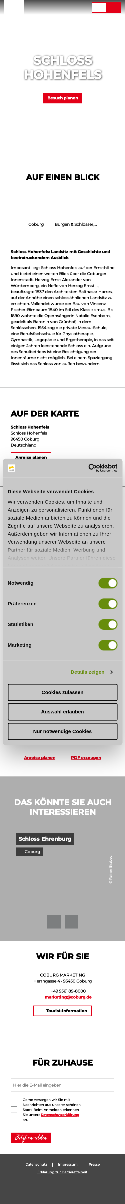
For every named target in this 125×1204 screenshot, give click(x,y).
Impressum (68, 1165)
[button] (46, 7)
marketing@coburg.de (68, 997)
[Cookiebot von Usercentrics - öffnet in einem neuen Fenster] (89, 468)
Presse (94, 1165)
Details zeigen (87, 672)
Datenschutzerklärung (60, 1115)
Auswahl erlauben (62, 712)
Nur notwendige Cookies (62, 731)
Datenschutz (36, 1165)
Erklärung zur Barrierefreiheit (62, 1172)
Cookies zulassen (63, 692)
